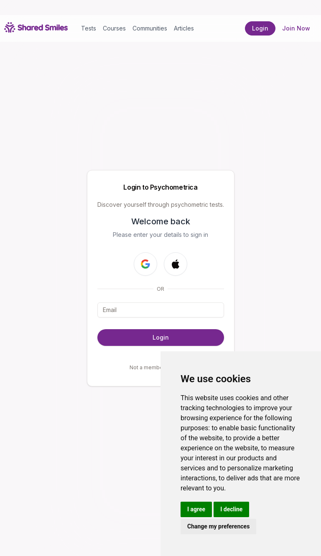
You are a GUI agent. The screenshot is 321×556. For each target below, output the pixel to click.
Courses (114, 28)
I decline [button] (231, 509)
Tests (88, 28)
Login (260, 28)
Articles (184, 28)
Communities (149, 28)
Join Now (296, 28)
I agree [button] (196, 509)
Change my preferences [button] (218, 526)
